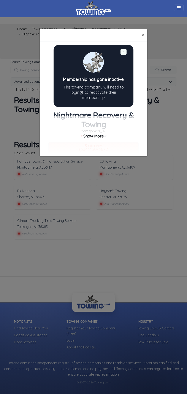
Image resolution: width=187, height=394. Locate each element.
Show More (93, 136)
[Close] (142, 35)
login (78, 92)
